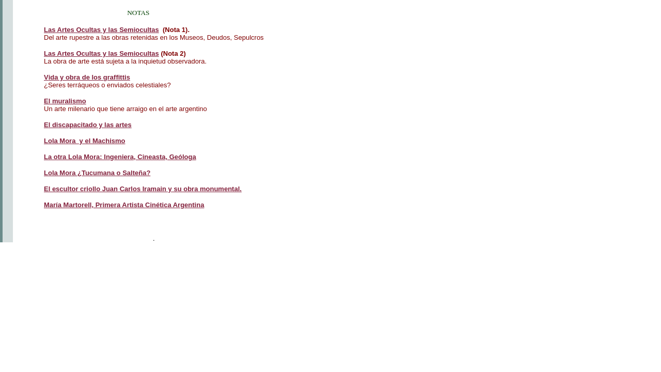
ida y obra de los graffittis (87, 77)
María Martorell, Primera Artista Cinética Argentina (124, 205)
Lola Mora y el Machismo (84, 141)
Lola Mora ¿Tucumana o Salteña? (97, 173)
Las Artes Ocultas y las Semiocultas (101, 53)
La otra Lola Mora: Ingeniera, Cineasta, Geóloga (120, 157)
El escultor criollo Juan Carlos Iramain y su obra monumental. (143, 189)
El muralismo (65, 101)
